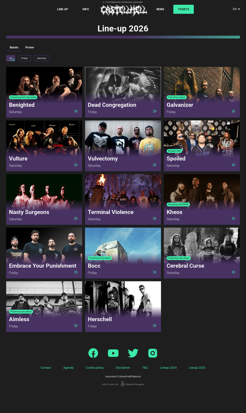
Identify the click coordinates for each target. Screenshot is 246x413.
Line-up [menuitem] (62, 9)
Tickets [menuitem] (183, 9)
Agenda (68, 367)
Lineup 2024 (168, 367)
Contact (46, 367)
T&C (145, 367)
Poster (29, 47)
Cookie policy (95, 367)
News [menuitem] (160, 9)
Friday (24, 58)
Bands (14, 47)
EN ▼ (236, 9)
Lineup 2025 (197, 367)
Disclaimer (123, 367)
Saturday (41, 58)
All (10, 58)
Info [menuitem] (86, 9)
